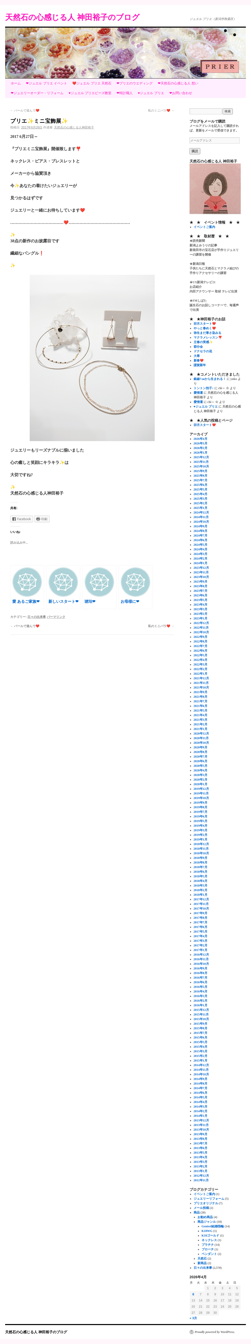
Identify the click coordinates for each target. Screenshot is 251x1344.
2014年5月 (200, 1097)
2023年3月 (200, 609)
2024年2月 (200, 558)
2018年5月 (200, 876)
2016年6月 (200, 982)
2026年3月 (200, 443)
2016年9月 (200, 968)
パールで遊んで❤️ (24, 110)
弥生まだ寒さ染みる (207, 333)
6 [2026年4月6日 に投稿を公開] (193, 1294)
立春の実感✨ (203, 342)
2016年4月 (200, 991)
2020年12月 (201, 733)
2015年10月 (201, 1019)
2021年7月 (200, 701)
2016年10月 (201, 964)
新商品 (202, 1263)
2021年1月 (200, 729)
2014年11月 (201, 1070)
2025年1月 (200, 508)
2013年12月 (201, 1120)
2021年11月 (201, 683)
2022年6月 (200, 650)
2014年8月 (200, 1083)
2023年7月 (200, 591)
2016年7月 (200, 977)
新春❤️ (199, 360)
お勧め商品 (205, 1217)
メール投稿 (201, 1208)
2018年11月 (201, 848)
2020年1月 (200, 784)
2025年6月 (200, 485)
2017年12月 (201, 899)
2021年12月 (201, 678)
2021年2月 (200, 724)
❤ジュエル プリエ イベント (46, 83)
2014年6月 (200, 1093)
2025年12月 (201, 457)
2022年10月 (201, 632)
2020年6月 (200, 761)
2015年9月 (200, 1023)
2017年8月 (200, 918)
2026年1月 (200, 452)
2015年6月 (200, 1037)
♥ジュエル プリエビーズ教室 (90, 93)
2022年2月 (200, 669)
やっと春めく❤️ (205, 328)
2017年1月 (200, 950)
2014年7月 (200, 1088)
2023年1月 (200, 618)
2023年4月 (200, 604)
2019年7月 (200, 812)
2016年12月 (201, 954)
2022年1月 (200, 673)
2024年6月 (200, 540)
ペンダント (209, 1254)
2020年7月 (200, 756)
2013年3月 (200, 1162)
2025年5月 (200, 489)
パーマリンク (56, 617)
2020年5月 (200, 766)
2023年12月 (201, 568)
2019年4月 (200, 825)
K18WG (207, 1231)
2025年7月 (200, 480)
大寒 (197, 356)
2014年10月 (201, 1074)
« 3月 (193, 1318)
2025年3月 (200, 498)
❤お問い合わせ (180, 93)
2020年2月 (200, 779)
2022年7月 (200, 646)
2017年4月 (200, 936)
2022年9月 (200, 637)
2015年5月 (200, 1042)
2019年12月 (201, 789)
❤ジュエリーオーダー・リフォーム (37, 93)
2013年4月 (200, 1157)
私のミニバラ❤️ (161, 110)
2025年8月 (200, 475)
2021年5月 (200, 710)
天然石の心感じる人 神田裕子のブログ (72, 17)
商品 (197, 1212)
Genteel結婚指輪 (213, 1226)
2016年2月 (200, 1000)
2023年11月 (201, 572)
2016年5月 (200, 987)
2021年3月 (200, 720)
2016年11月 (201, 959)
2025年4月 (200, 494)
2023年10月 (201, 577)
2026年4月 (200, 439)
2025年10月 (201, 466)
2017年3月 (200, 941)
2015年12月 (201, 1010)
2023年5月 (200, 600)
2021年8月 (200, 696)
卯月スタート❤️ (205, 323)
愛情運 (198, 393)
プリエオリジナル (206, 1203)
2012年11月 (201, 1180)
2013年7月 (200, 1143)
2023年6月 (200, 595)
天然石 (202, 1258)
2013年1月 (200, 1171)
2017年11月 (201, 904)
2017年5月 (200, 931)
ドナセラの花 (203, 351)
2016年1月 (200, 1005)
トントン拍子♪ (204, 388)
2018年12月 (201, 844)
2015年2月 (200, 1056)
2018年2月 (200, 890)
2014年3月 (200, 1106)
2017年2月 (200, 945)
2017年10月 (201, 908)
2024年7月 (200, 535)
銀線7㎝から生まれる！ (210, 379)
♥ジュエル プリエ (151, 93)
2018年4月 (200, 881)
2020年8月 (200, 752)
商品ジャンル (206, 1221)
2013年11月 (201, 1125)
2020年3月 (200, 775)
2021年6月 (200, 706)
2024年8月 (200, 531)
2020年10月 (201, 743)
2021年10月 (201, 687)
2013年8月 (200, 1139)
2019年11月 (201, 793)
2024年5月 (200, 545)
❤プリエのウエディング (135, 83)
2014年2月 (200, 1111)
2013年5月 (200, 1152)
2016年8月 (200, 973)
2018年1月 (200, 895)
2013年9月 (200, 1134)
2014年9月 (200, 1079)
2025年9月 (200, 471)
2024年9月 (200, 526)
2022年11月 (201, 627)
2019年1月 (200, 839)
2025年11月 (201, 462)
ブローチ (208, 1249)
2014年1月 (200, 1116)
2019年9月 (200, 802)
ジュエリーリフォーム (209, 1198)
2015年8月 (200, 1028)
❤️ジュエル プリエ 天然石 (91, 83)
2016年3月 (200, 996)
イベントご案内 (204, 227)
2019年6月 (200, 816)
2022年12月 (201, 623)
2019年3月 (200, 830)
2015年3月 (200, 1051)
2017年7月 (200, 922)
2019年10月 (201, 798)
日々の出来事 (36, 617)
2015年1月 (200, 1060)
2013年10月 (201, 1129)
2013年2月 (200, 1166)
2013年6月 (200, 1148)
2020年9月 (200, 747)
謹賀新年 (200, 365)
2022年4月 (200, 660)
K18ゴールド (210, 1235)
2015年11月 (201, 1014)
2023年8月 (200, 586)
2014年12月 (201, 1065)
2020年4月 (200, 770)
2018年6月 (200, 871)
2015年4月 (200, 1046)
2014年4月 (200, 1102)
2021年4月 (200, 715)
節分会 (198, 346)
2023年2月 (200, 614)
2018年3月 (200, 885)
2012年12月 (201, 1175)
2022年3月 (200, 664)
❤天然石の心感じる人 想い (178, 83)
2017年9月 (200, 913)
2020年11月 (201, 738)
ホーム (16, 83)
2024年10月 (201, 521)
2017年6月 (200, 927)
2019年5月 (200, 821)
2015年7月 (200, 1033)
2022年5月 (200, 655)
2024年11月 (201, 517)
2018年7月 (200, 867)
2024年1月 (200, 563)
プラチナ (208, 1245)
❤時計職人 (125, 93)
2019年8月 (200, 807)
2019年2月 (200, 835)
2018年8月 (200, 862)
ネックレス (209, 1240)
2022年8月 (200, 641)
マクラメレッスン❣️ (208, 337)
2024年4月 (200, 549)
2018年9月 (200, 858)
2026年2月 (200, 448)
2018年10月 (201, 853)
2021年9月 (200, 692)
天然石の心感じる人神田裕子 (74, 127)
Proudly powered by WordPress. (215, 1332)
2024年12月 (201, 512)
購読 (195, 151)
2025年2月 (200, 503)
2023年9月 (200, 581)
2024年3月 (200, 554)
